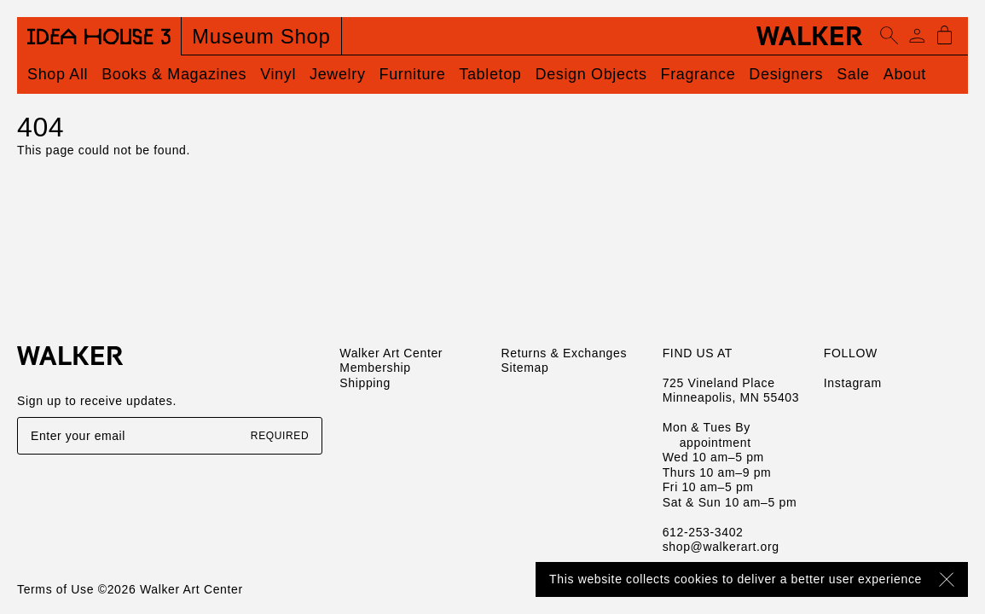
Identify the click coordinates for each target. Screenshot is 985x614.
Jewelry (338, 74)
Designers (786, 74)
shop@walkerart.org (721, 546)
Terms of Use (55, 589)
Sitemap (524, 367)
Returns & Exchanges (564, 353)
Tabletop (490, 74)
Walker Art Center (391, 353)
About (905, 74)
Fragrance (698, 74)
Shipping (365, 383)
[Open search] (889, 35)
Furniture (413, 74)
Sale (853, 74)
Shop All (57, 74)
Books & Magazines (173, 74)
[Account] (916, 35)
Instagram (853, 383)
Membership (374, 367)
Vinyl (278, 74)
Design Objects (591, 74)
